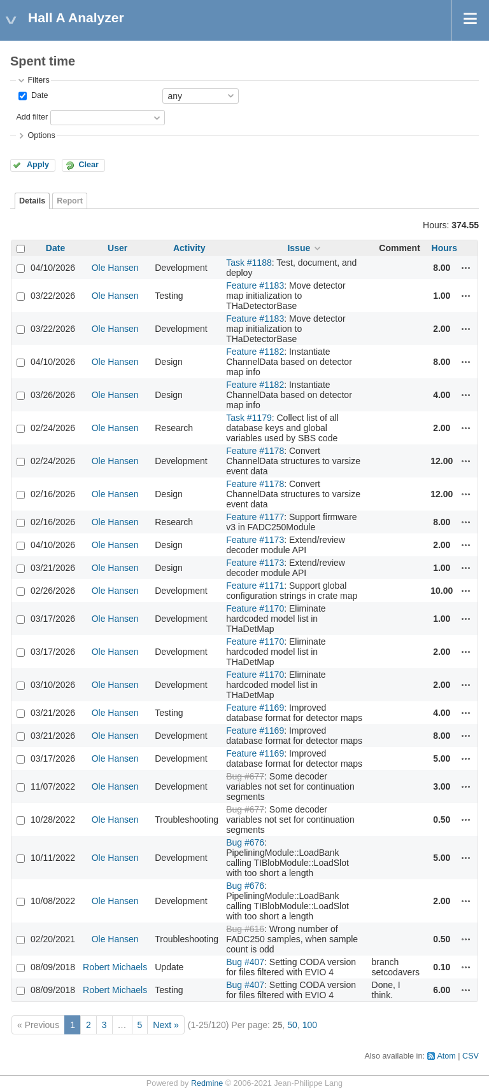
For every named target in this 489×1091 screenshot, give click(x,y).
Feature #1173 (255, 540)
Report (70, 200)
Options (41, 135)
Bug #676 (245, 842)
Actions (466, 268)
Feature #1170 (255, 608)
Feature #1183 (255, 285)
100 (309, 1025)
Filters (38, 80)
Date (38, 95)
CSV (470, 1056)
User (117, 248)
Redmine (207, 1083)
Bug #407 (245, 962)
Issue (298, 248)
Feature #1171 (255, 585)
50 (292, 1025)
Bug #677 (245, 776)
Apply (38, 164)
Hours (444, 248)
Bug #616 (245, 929)
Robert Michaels (115, 967)
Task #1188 (249, 262)
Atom (446, 1056)
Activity (189, 248)
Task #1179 (249, 418)
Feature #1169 (255, 708)
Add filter (32, 117)
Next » (165, 1025)
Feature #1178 (255, 451)
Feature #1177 (255, 517)
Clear (88, 164)
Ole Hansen (115, 268)
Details (32, 200)
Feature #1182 (255, 352)
